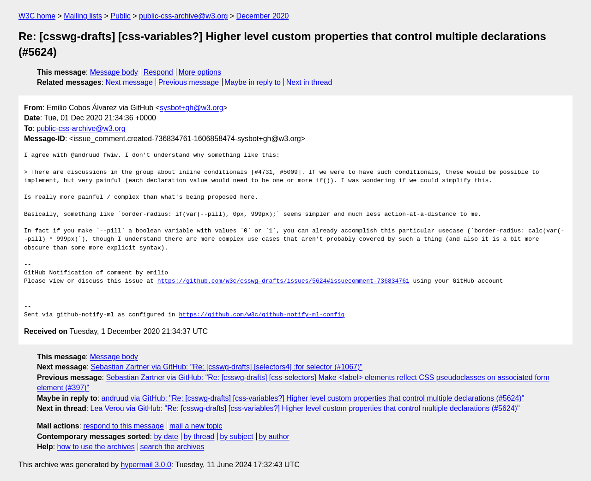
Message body (114, 72)
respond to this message (123, 426)
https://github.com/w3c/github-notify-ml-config (261, 315)
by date (166, 436)
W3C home (36, 16)
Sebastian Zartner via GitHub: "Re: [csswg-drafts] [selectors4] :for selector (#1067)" (226, 367)
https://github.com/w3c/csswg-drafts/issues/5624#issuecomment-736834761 (283, 281)
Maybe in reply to (252, 82)
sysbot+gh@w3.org (191, 108)
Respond (158, 72)
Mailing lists (83, 16)
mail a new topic (196, 426)
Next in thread (309, 82)
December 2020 (262, 16)
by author (274, 436)
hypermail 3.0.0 (146, 465)
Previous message (188, 82)
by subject (236, 436)
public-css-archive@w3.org (183, 16)
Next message (129, 82)
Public (120, 16)
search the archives (172, 447)
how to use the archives (96, 447)
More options (200, 72)
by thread (199, 436)
